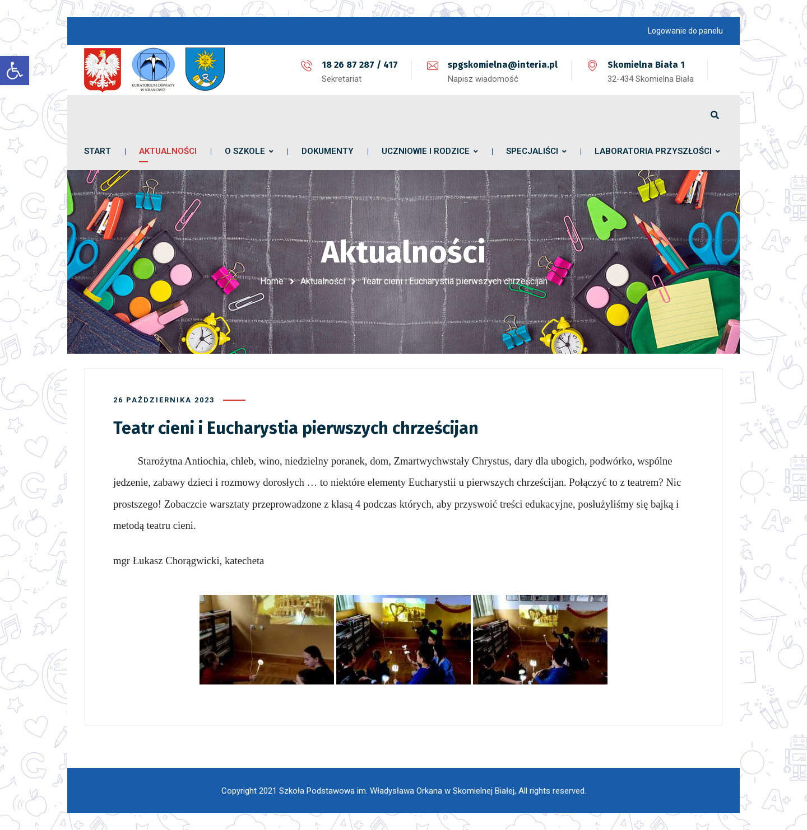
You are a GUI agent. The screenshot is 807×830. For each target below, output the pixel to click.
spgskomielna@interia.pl (503, 64)
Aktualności (322, 281)
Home (272, 281)
